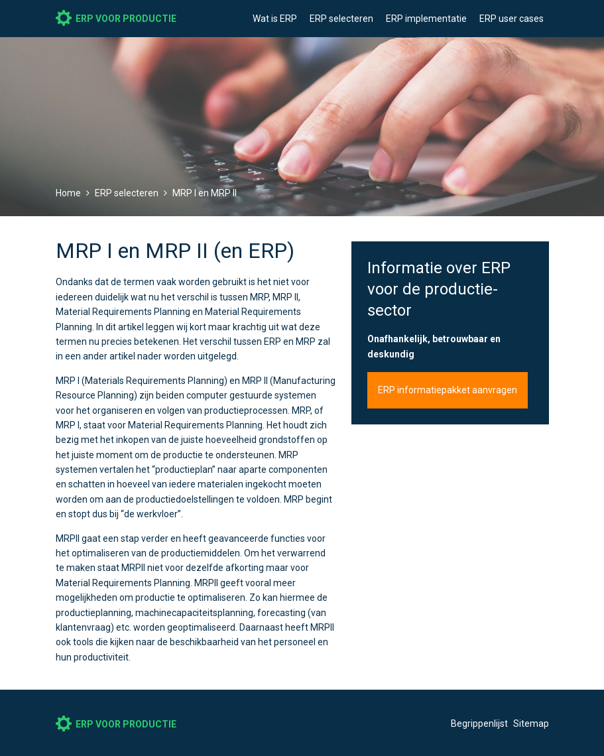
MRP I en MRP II (204, 193)
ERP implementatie (426, 18)
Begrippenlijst (479, 723)
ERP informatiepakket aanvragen (447, 390)
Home (68, 193)
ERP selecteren (341, 18)
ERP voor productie (126, 18)
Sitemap (531, 723)
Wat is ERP (275, 18)
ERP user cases (511, 18)
